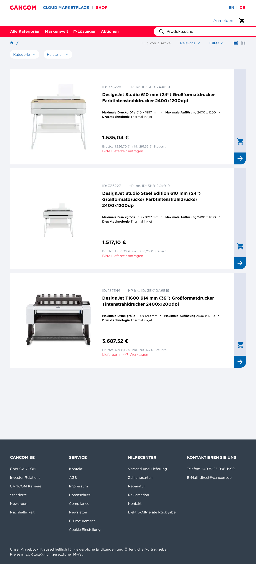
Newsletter (78, 512)
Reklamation (138, 495)
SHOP (101, 7)
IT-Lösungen (84, 31)
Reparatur (136, 486)
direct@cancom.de (215, 477)
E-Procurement (82, 521)
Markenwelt (56, 31)
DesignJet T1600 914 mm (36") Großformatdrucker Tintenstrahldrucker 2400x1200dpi (158, 301)
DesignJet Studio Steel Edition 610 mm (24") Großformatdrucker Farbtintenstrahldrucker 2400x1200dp (151, 199)
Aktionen (110, 31)
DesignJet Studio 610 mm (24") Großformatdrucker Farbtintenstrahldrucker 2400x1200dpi (158, 97)
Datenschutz (79, 495)
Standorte (18, 495)
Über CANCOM (23, 469)
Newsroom (19, 503)
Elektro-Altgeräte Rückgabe (152, 512)
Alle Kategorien (25, 31)
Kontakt (75, 469)
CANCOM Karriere (25, 486)
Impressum (78, 486)
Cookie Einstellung (85, 529)
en (231, 7)
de (242, 7)
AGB (73, 477)
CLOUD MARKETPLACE (66, 7)
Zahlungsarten (140, 477)
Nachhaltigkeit (22, 512)
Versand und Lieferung (147, 469)
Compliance (79, 503)
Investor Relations (25, 477)
